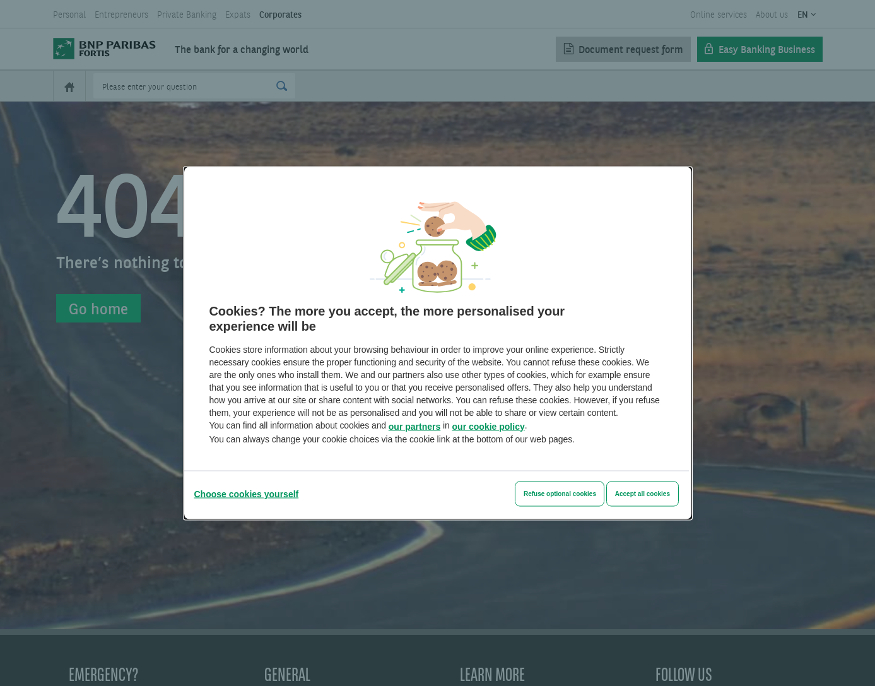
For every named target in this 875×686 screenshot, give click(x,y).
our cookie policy (488, 426)
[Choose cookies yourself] (246, 493)
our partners (414, 426)
